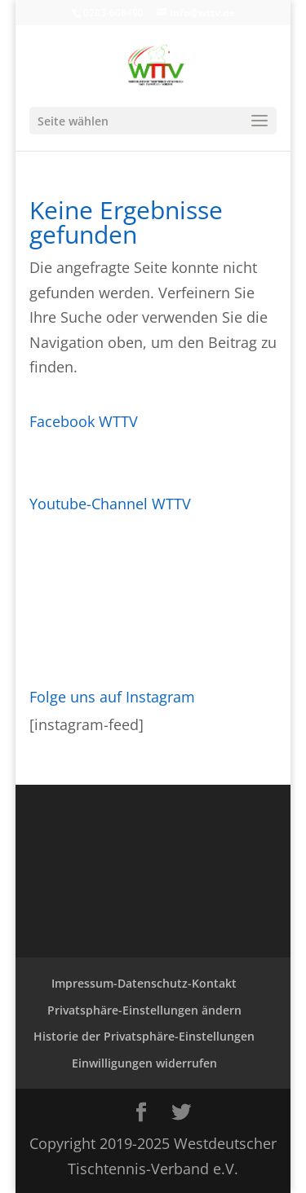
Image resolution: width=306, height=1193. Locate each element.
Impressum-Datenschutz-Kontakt (144, 983)
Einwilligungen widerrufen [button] (144, 1063)
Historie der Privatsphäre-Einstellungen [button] (144, 1036)
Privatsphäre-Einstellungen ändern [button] (144, 1010)
